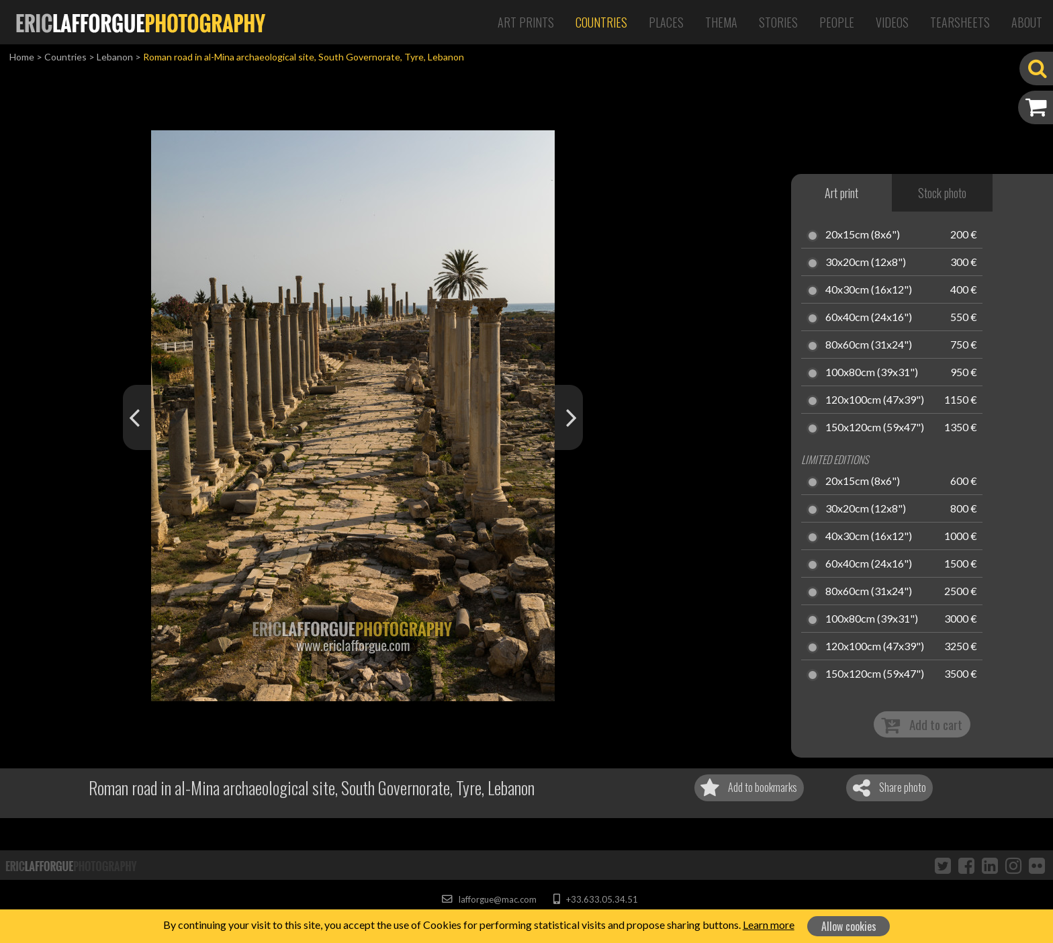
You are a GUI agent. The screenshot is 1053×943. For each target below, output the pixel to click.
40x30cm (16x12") (868, 290)
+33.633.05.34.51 (595, 899)
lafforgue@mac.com (489, 899)
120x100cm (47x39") (874, 400)
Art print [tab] (841, 192)
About (1026, 22)
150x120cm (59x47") (874, 427)
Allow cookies (848, 926)
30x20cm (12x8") (865, 262)
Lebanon (115, 56)
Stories (778, 22)
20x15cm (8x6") (862, 235)
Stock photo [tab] (942, 192)
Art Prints (526, 22)
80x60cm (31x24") (868, 345)
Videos (892, 22)
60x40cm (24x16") (868, 317)
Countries (601, 22)
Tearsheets (960, 22)
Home (21, 56)
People (836, 22)
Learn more (768, 924)
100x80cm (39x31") (871, 372)
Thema (721, 22)
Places (666, 22)
